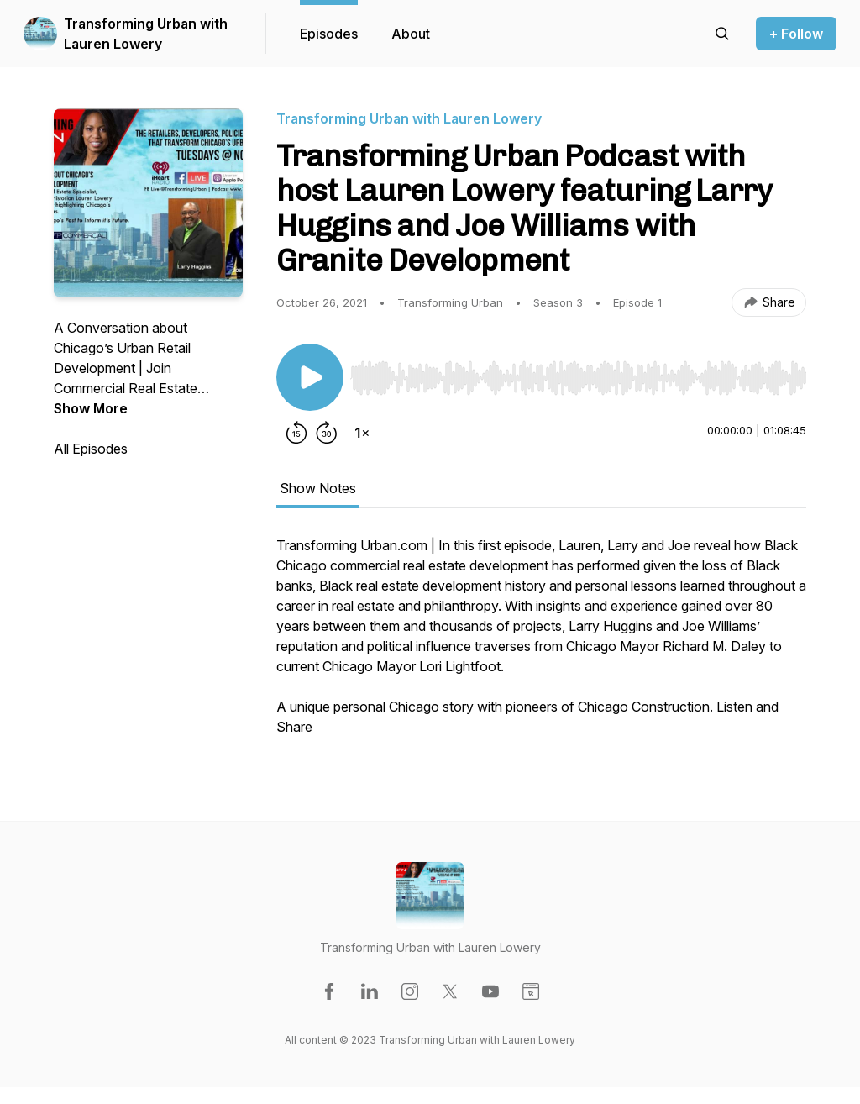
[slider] (578, 378)
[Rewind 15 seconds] (296, 432)
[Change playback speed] (362, 432)
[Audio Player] (578, 373)
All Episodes (91, 448)
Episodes (329, 33)
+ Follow (796, 33)
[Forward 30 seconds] (326, 432)
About (410, 33)
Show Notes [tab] (318, 488)
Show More (91, 408)
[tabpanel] (541, 644)
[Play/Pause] (309, 377)
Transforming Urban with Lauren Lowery (146, 33)
